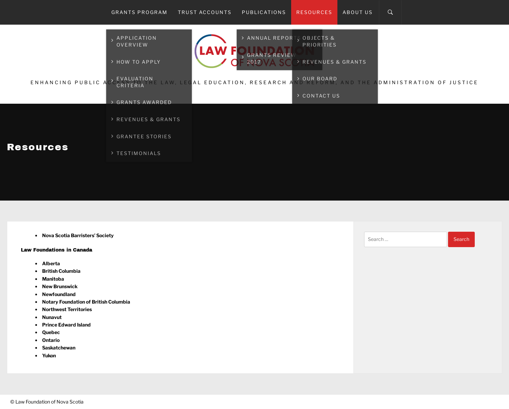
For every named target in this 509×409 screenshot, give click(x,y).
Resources (314, 12)
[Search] (390, 12)
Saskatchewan (58, 347)
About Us (358, 12)
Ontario (51, 340)
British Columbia (61, 271)
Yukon (49, 355)
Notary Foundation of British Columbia (86, 302)
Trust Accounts (205, 12)
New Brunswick (59, 286)
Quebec (51, 332)
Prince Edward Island (66, 325)
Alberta (51, 263)
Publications (264, 12)
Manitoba (53, 279)
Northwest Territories (67, 309)
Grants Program (139, 12)
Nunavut (52, 317)
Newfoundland (59, 294)
